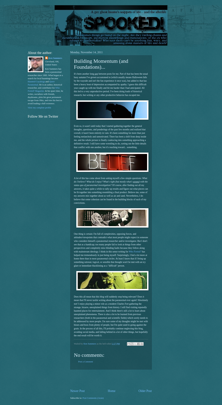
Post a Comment (85, 361)
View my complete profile (39, 107)
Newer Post (77, 391)
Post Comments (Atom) (93, 398)
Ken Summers (55, 58)
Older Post (145, 391)
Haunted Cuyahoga (36, 81)
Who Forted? (135, 251)
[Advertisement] (111, 379)
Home (111, 391)
